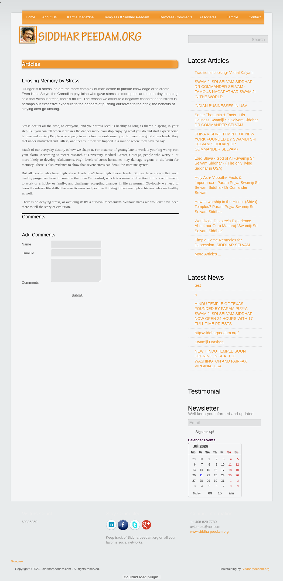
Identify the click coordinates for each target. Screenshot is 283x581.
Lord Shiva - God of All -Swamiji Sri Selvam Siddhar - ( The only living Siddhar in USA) (225, 163)
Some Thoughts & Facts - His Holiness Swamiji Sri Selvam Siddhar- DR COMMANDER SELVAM (227, 120)
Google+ (17, 561)
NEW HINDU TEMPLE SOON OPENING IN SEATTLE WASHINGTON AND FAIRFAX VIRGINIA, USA (221, 358)
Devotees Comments (176, 17)
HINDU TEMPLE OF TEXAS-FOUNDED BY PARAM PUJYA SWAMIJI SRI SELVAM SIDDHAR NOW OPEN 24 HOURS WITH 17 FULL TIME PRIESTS (224, 314)
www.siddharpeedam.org (209, 531)
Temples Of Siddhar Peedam (127, 17)
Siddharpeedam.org (256, 568)
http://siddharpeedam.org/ (217, 333)
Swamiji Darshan (209, 342)
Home (30, 17)
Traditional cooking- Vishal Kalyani (224, 72)
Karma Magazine (81, 17)
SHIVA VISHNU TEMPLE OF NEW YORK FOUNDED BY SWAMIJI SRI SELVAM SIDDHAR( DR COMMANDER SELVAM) (226, 141)
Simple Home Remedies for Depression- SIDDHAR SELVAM (222, 242)
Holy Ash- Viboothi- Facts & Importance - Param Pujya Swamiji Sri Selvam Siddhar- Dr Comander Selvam (227, 185)
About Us (50, 17)
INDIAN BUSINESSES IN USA (221, 106)
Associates (208, 17)
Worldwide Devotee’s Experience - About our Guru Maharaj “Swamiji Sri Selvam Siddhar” (226, 226)
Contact (255, 17)
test (198, 285)
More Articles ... (208, 254)
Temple (233, 17)
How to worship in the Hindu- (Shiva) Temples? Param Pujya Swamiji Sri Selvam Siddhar (226, 207)
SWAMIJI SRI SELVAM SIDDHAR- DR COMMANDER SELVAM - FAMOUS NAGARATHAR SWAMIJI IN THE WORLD (225, 89)
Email (194, 423)
